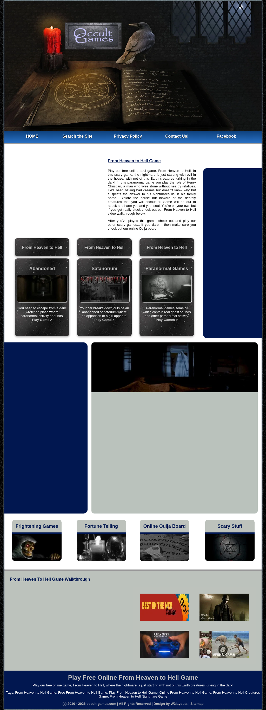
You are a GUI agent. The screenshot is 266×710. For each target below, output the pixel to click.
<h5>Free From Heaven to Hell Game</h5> (194, 625)
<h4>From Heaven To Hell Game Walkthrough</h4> (66, 623)
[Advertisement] (57, 198)
